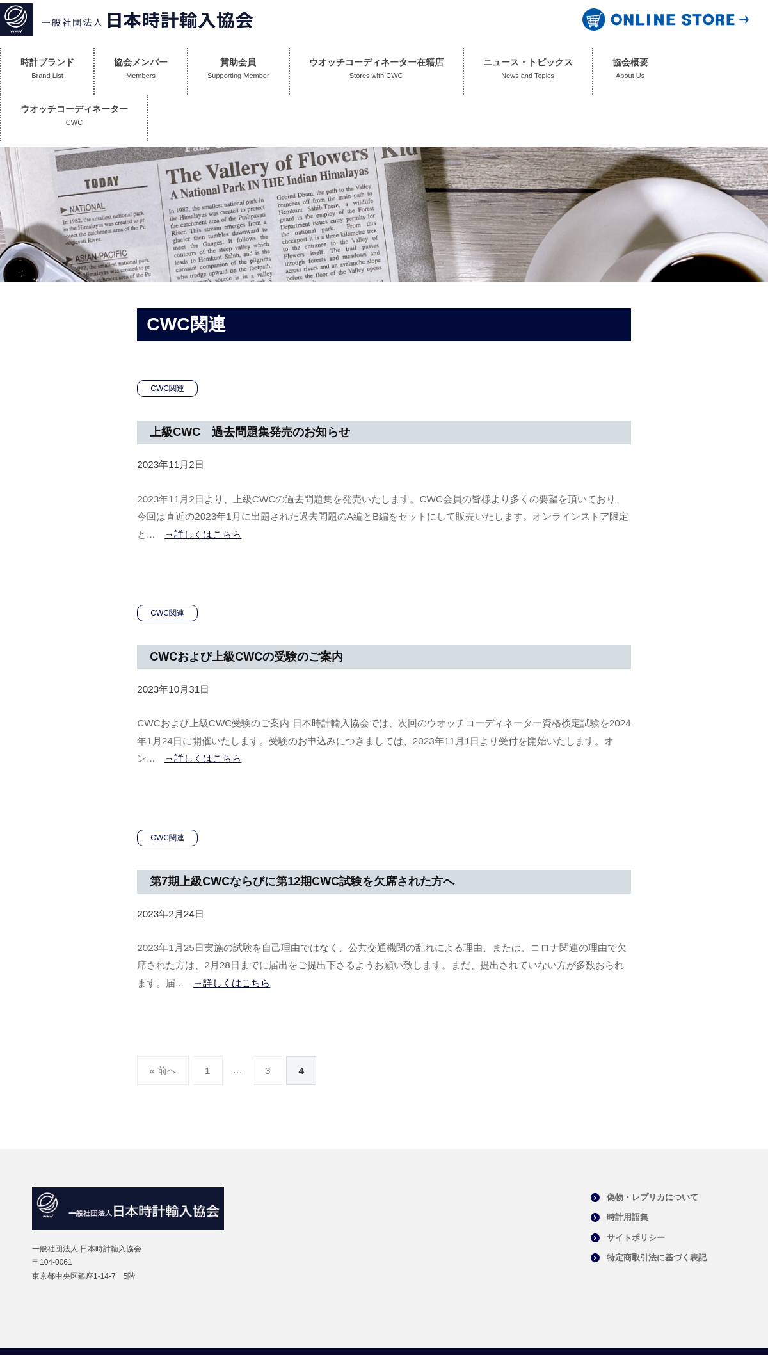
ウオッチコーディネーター (74, 118)
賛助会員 (238, 71)
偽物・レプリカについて (652, 1197)
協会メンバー (141, 71)
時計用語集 (627, 1217)
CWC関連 (167, 388)
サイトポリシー (636, 1237)
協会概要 (630, 71)
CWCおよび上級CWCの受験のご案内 (246, 656)
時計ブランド (47, 71)
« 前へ (163, 1070)
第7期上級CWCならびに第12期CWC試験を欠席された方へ (302, 881)
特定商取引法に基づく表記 (657, 1257)
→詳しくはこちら (202, 534)
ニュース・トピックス (528, 71)
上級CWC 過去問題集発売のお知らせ (250, 432)
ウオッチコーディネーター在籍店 (376, 71)
